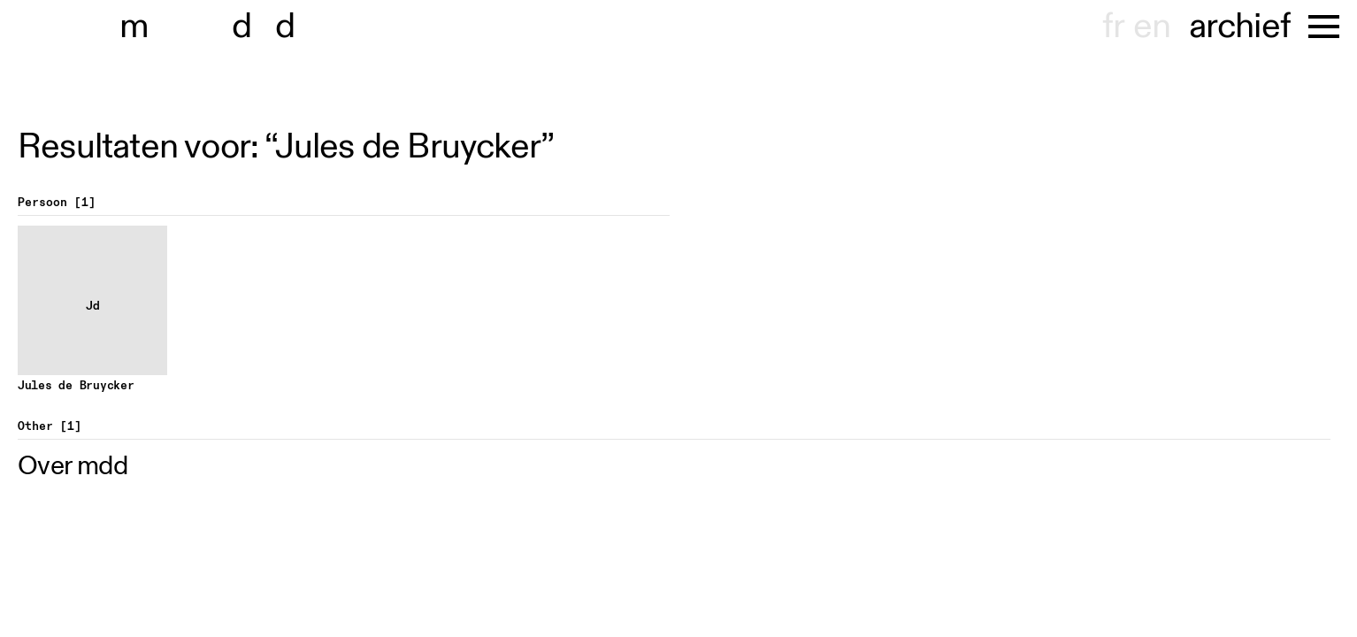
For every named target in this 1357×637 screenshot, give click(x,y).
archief (1240, 26)
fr (1113, 26)
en (1151, 26)
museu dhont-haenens (219, 26)
